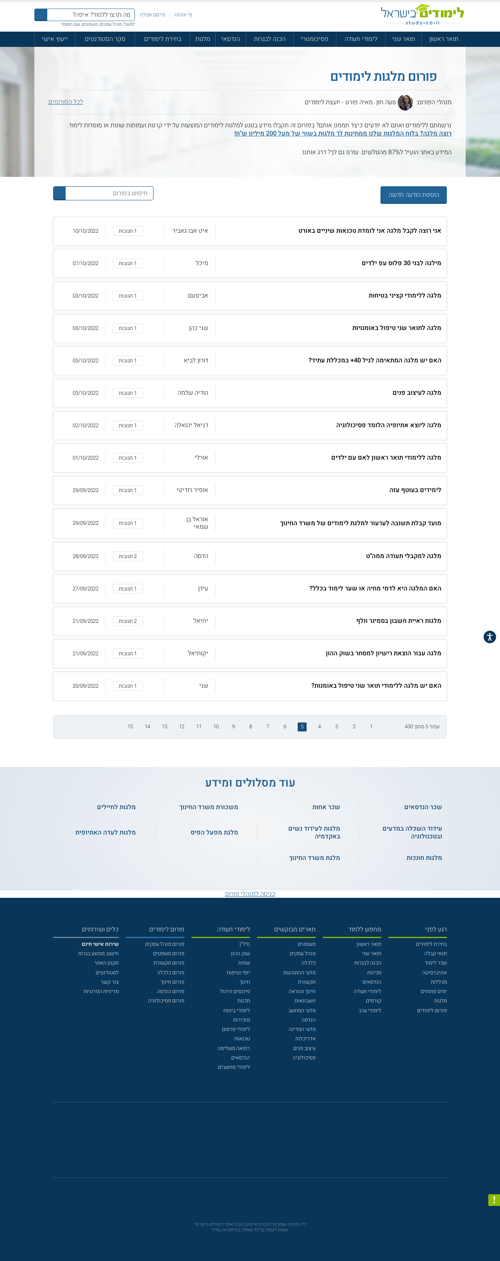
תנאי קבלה (435, 954)
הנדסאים (371, 982)
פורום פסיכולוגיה (166, 1001)
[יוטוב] (259, 1143)
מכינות (374, 973)
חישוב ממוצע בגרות (98, 954)
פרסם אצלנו (152, 15)
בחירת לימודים (162, 39)
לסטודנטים (107, 973)
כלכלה (309, 963)
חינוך (244, 982)
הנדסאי (230, 39)
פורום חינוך (172, 982)
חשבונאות (305, 1001)
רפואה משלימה (234, 1048)
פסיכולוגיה (304, 1058)
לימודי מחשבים (234, 1067)
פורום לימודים (432, 1011)
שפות (244, 963)
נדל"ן (244, 944)
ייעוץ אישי (55, 39)
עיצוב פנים (304, 1048)
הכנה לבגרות (270, 39)
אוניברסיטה (434, 973)
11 (199, 727)
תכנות (244, 1001)
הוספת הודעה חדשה (414, 195)
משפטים (307, 944)
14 (147, 727)
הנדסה (309, 1020)
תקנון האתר (106, 963)
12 (181, 727)
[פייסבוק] (244, 1143)
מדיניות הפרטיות (101, 991)
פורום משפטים (168, 954)
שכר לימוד (436, 963)
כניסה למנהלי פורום (250, 894)
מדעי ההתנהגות (299, 973)
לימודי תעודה (361, 39)
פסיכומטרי (315, 39)
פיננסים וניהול (235, 991)
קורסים (373, 1001)
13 (164, 727)
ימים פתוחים (434, 991)
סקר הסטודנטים (105, 39)
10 (216, 727)
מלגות (202, 39)
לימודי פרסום (236, 1029)
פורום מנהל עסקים (164, 944)
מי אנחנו (183, 15)
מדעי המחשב (302, 1011)
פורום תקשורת (169, 963)
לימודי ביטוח (236, 1011)
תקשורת (307, 982)
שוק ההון (240, 954)
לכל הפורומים (65, 102)
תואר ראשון (443, 39)
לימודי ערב (370, 1011)
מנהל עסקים (303, 954)
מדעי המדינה (302, 1029)
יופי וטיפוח (238, 973)
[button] (250, 231)
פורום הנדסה (170, 991)
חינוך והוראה (302, 991)
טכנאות (242, 1039)
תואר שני (403, 39)
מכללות (439, 982)
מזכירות (241, 1020)
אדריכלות (305, 1039)
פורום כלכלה (170, 973)
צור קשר (110, 982)
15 (130, 727)
